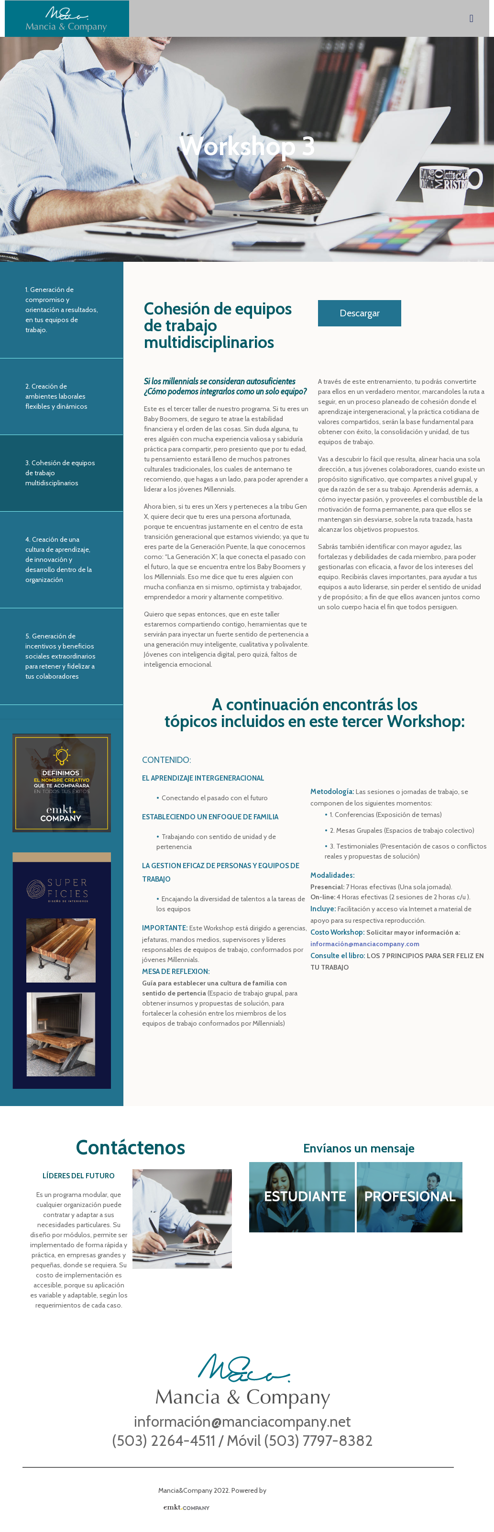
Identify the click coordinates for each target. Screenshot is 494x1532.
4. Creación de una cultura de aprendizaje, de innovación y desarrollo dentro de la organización (58, 559)
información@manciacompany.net (242, 1421)
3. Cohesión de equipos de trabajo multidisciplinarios (60, 472)
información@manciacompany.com (364, 943)
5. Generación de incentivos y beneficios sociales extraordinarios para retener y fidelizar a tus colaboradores (60, 656)
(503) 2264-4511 (165, 1440)
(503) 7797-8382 (318, 1440)
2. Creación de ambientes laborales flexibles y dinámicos (56, 396)
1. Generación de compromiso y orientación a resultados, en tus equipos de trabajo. (61, 309)
